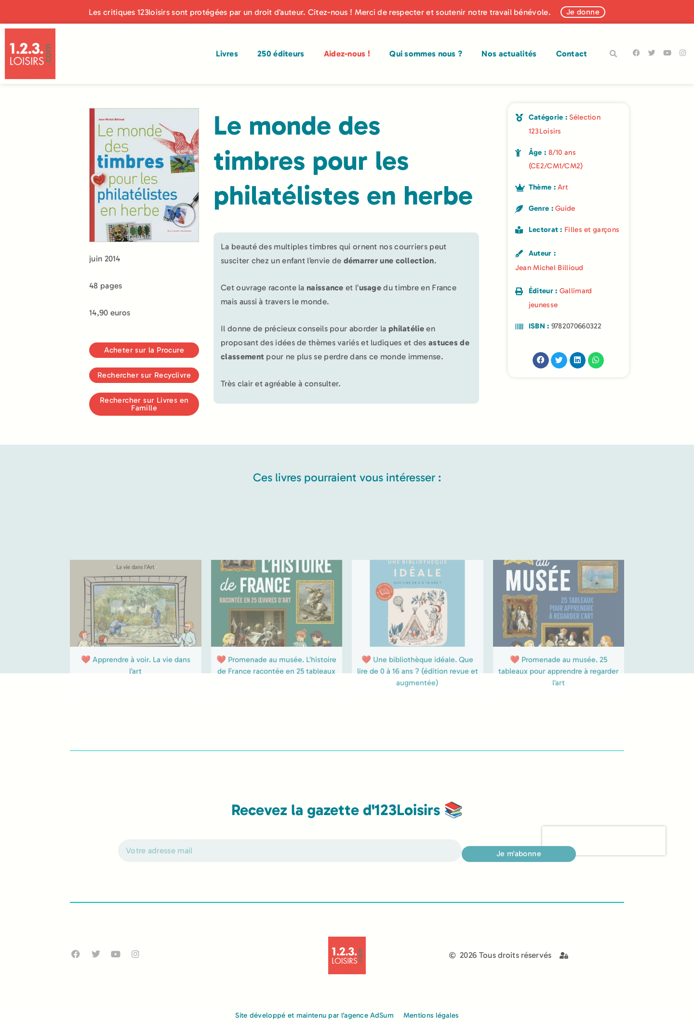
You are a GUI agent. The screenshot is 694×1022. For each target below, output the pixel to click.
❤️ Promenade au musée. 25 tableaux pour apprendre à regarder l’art (558, 727)
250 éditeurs (281, 53)
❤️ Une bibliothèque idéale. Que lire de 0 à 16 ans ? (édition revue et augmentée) (417, 727)
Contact (571, 53)
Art (563, 187)
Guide (565, 208)
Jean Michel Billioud (549, 267)
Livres (227, 53)
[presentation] (604, 849)
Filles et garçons (591, 229)
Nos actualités (508, 53)
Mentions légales (431, 1015)
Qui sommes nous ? (425, 53)
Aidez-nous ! (347, 53)
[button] (613, 54)
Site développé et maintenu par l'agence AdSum (314, 1015)
